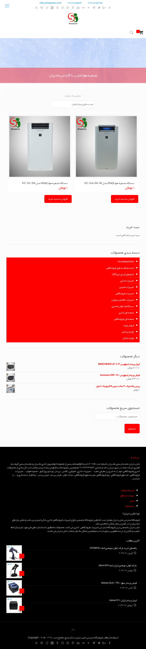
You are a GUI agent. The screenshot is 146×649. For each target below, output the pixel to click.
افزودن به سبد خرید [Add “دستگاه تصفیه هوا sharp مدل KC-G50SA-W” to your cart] (124, 198)
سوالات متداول (127, 495)
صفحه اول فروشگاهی (124, 319)
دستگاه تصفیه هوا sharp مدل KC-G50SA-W (109, 183)
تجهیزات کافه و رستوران (122, 299)
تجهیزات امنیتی (126, 287)
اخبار (132, 500)
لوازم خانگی (128, 338)
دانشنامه (129, 506)
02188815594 (74, 2)
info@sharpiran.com (50, 2)
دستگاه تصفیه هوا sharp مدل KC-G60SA (45, 183)
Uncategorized (126, 261)
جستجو (132, 428)
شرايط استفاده (127, 490)
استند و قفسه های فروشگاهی (120, 267)
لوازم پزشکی (128, 331)
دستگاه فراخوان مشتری (122, 306)
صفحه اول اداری (126, 312)
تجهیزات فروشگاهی (124, 293)
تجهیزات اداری (127, 280)
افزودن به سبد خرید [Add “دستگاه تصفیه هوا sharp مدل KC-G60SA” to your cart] (58, 198)
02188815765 (95, 2)
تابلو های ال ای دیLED (123, 274)
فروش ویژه (129, 325)
